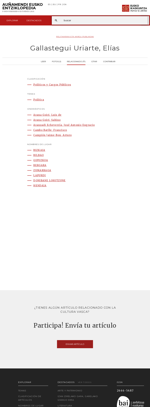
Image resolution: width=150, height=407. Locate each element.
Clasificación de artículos (29, 398)
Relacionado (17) (76, 61)
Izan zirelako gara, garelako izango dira (78, 398)
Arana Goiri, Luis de (47, 114)
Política (38, 99)
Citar (94, 61)
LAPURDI (39, 175)
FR (59, 4)
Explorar (12, 20)
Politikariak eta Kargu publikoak (75, 37)
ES (49, 4)
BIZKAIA (39, 150)
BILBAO (38, 155)
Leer (43, 61)
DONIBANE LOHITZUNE (49, 180)
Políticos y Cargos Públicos (52, 84)
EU (54, 4)
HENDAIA (40, 185)
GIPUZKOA (40, 160)
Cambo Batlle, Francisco (50, 130)
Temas (22, 390)
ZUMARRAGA (42, 170)
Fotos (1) (56, 61)
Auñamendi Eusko (22, 7)
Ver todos (84, 382)
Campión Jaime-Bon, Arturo (52, 135)
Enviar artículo (75, 344)
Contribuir (109, 61)
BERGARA (40, 165)
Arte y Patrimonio (70, 390)
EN (64, 4)
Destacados (34, 20)
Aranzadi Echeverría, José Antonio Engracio (64, 124)
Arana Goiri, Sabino (47, 119)
